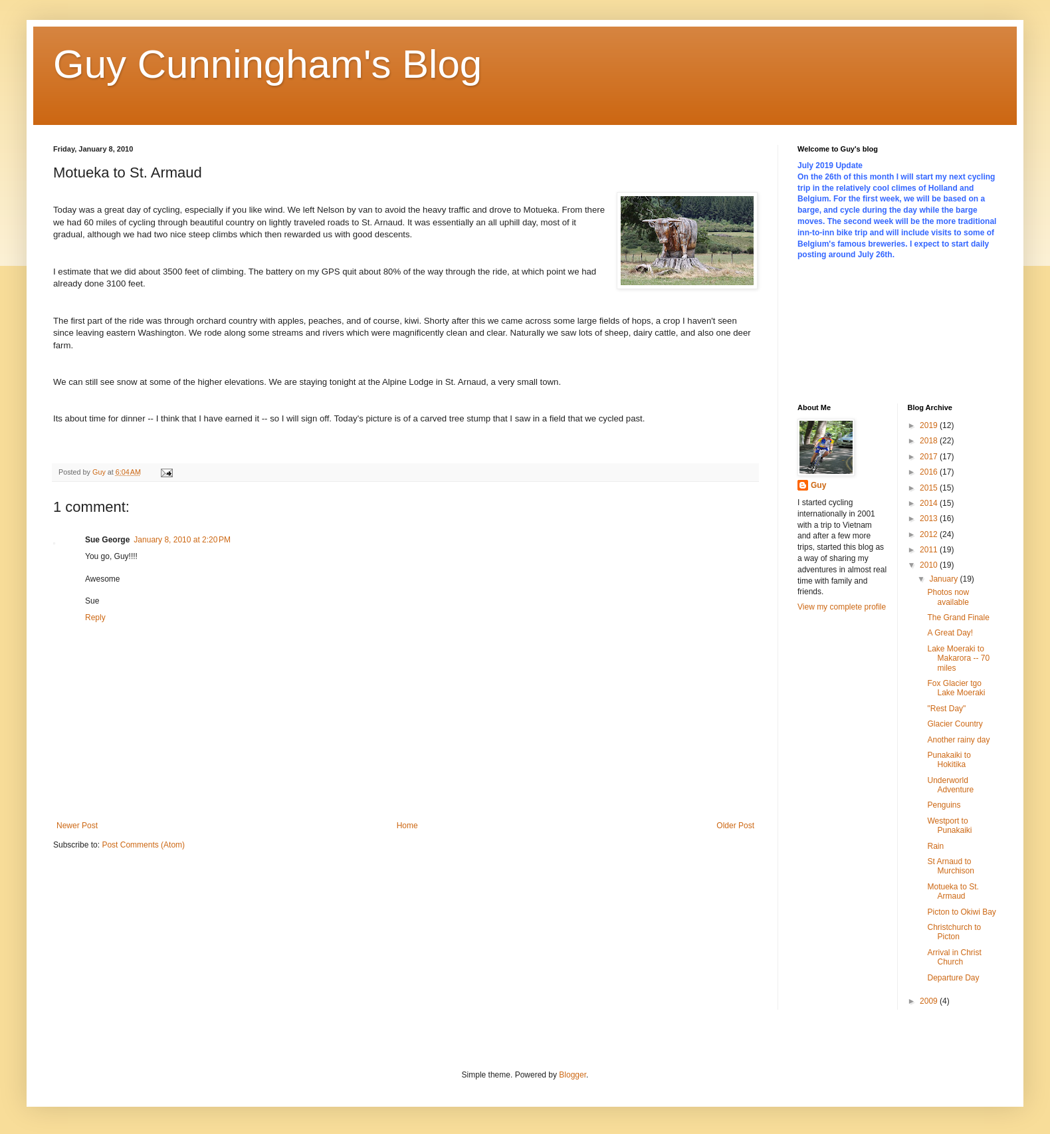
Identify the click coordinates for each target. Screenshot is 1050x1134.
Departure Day (953, 977)
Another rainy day (958, 739)
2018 (930, 440)
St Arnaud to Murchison (950, 866)
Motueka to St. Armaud (952, 891)
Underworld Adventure (950, 785)
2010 (930, 565)
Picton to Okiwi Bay (961, 912)
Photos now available (948, 597)
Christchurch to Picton (954, 932)
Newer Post (77, 825)
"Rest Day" (946, 708)
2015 (930, 488)
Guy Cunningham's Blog (267, 64)
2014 (930, 503)
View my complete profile (841, 607)
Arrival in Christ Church (954, 957)
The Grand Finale (958, 617)
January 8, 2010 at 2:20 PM (182, 539)
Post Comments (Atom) (143, 845)
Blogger (572, 1074)
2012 (930, 534)
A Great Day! (950, 632)
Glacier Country (954, 724)
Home (407, 825)
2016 (930, 472)
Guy (818, 485)
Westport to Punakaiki (949, 825)
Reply (95, 617)
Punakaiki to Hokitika (948, 759)
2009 (930, 1001)
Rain (935, 846)
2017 (930, 456)
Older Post (735, 825)
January (944, 579)
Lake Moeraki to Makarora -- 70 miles (958, 658)
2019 (930, 425)
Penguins (943, 805)
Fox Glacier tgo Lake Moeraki (956, 688)
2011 (930, 549)
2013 (930, 518)
